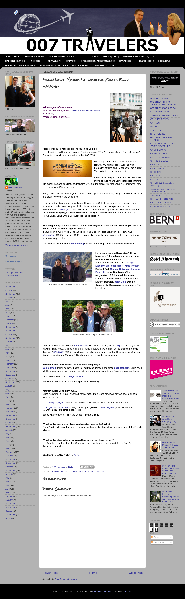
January (9, 323)
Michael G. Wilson (120, 269)
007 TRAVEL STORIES (34, 57)
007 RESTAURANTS (53, 61)
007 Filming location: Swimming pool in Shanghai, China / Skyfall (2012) (170, 497)
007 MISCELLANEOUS (160, 206)
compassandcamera (101, 591)
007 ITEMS (155, 179)
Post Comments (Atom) (66, 579)
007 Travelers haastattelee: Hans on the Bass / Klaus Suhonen (171, 470)
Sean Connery (122, 368)
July (7, 301)
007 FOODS (155, 176)
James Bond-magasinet (75, 471)
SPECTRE (58, 352)
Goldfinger (64, 209)
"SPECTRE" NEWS (159, 98)
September (10, 294)
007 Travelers (15, 188)
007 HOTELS (34, 61)
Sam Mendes (81, 345)
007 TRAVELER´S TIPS (161, 203)
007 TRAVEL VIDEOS (145, 61)
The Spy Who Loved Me (55, 407)
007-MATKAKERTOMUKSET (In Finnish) (66, 57)
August (8, 298)
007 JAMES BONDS (159, 119)
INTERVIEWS (164, 61)
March (8, 316)
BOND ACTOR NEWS (160, 112)
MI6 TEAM (154, 126)
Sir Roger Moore (114, 266)
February (9, 320)
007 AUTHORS (157, 168)
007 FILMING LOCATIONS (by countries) (140, 57)
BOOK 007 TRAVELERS (105, 65)
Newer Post (50, 572)
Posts (155, 537)
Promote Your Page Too (14, 262)
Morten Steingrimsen (96, 471)
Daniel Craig (49, 368)
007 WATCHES (125, 61)
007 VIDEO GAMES (159, 161)
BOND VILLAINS (157, 134)
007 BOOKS (155, 164)
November (10, 286)
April (7, 312)
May (7, 309)
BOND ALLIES (156, 130)
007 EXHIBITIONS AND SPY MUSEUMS (98, 61)
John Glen (120, 282)
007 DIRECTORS (158, 150)
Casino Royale (106, 407)
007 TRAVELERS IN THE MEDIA (54, 65)
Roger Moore (76, 376)
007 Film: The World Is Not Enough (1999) (169, 419)
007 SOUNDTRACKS (160, 157)
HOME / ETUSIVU (13, 57)
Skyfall (120, 345)
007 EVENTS (71, 61)
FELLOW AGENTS (158, 195)
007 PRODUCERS (158, 153)
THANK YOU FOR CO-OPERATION (20, 65)
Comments (157, 542)
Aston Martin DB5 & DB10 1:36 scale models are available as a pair (170, 394)
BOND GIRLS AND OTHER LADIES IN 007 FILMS (162, 145)
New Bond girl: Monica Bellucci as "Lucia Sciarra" (170, 445)
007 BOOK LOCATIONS (15, 61)
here (76, 455)
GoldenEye (49, 235)
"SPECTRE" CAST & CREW (163, 108)
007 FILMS (155, 123)
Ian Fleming (77, 243)
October (9, 290)
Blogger (127, 591)
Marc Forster (132, 266)
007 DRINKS (155, 172)
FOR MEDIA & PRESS (81, 65)
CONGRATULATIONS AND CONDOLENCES (162, 190)
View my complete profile (17, 245)
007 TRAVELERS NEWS (161, 199)
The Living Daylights (53, 402)
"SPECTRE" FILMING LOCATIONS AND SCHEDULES (165, 103)
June (7, 305)
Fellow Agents (56, 471)
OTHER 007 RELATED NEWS (164, 115)
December (10, 327)
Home (93, 572)
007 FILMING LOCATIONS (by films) (103, 57)
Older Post (136, 572)
